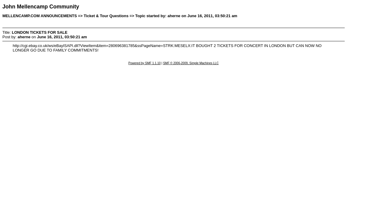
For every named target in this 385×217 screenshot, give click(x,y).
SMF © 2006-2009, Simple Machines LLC (191, 63)
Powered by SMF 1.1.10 (144, 63)
